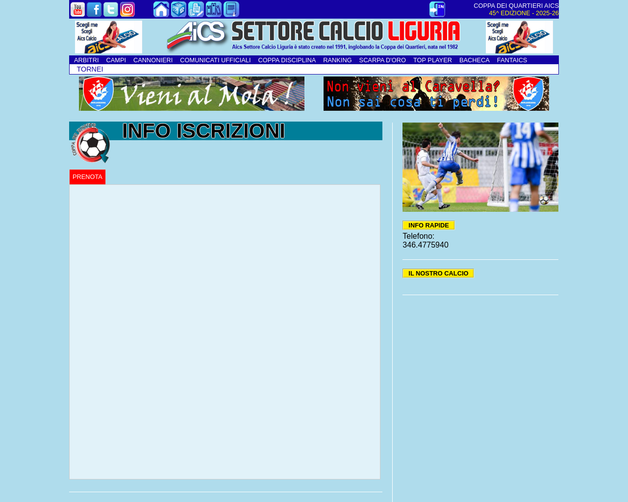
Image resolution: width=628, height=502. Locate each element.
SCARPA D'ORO (382, 60)
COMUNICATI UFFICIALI (215, 60)
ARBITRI (86, 60)
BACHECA (474, 60)
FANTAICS (512, 60)
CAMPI (116, 60)
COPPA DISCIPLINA (287, 60)
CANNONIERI (153, 60)
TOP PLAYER (432, 60)
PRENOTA (87, 176)
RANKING (337, 60)
